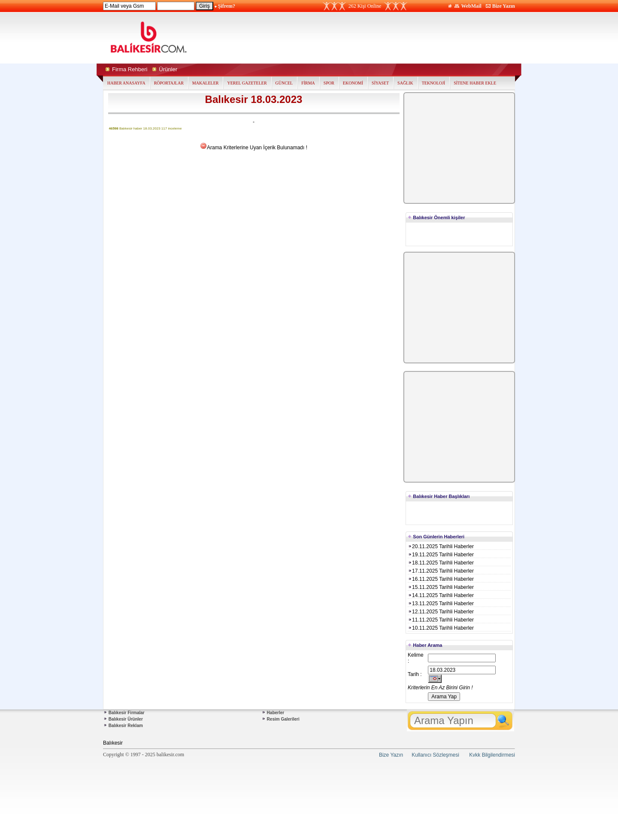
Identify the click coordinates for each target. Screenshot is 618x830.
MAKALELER (205, 83)
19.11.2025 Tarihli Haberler (441, 555)
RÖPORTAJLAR (169, 83)
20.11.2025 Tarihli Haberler (441, 546)
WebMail (471, 6)
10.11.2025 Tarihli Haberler (441, 628)
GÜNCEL (284, 83)
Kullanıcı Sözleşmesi (435, 755)
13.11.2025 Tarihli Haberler (441, 604)
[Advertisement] (389, 38)
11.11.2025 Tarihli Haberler (441, 620)
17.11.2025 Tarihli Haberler (441, 571)
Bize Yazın (503, 6)
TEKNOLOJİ (433, 83)
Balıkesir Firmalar (127, 712)
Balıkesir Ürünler (126, 719)
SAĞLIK (405, 83)
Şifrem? (226, 6)
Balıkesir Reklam (126, 725)
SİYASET (380, 83)
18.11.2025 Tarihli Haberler (441, 563)
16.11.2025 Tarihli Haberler (441, 579)
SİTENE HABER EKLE (475, 83)
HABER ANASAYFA (126, 83)
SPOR (329, 83)
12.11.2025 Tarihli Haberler (441, 612)
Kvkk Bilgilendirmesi (492, 755)
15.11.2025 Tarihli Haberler (441, 587)
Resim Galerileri (283, 719)
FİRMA (308, 83)
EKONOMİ (353, 83)
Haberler (276, 712)
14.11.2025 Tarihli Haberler (441, 595)
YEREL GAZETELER (247, 83)
